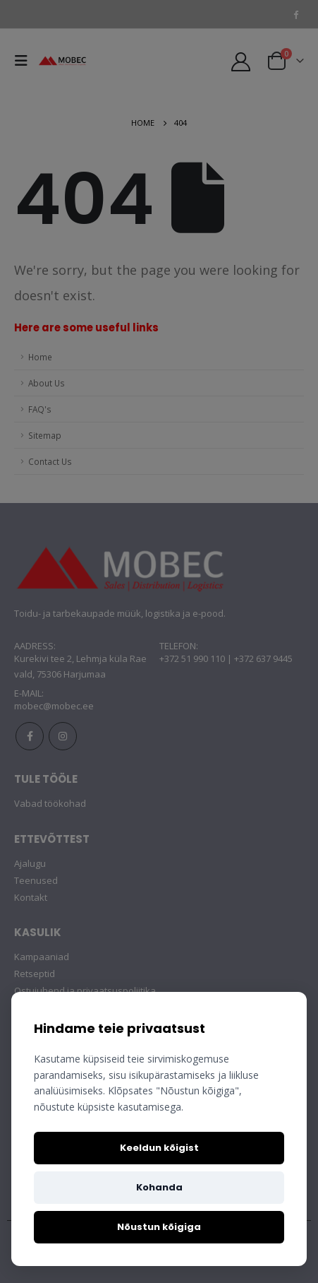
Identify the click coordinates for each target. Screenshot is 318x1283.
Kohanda (159, 1187)
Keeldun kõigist (159, 1147)
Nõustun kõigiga (159, 1227)
